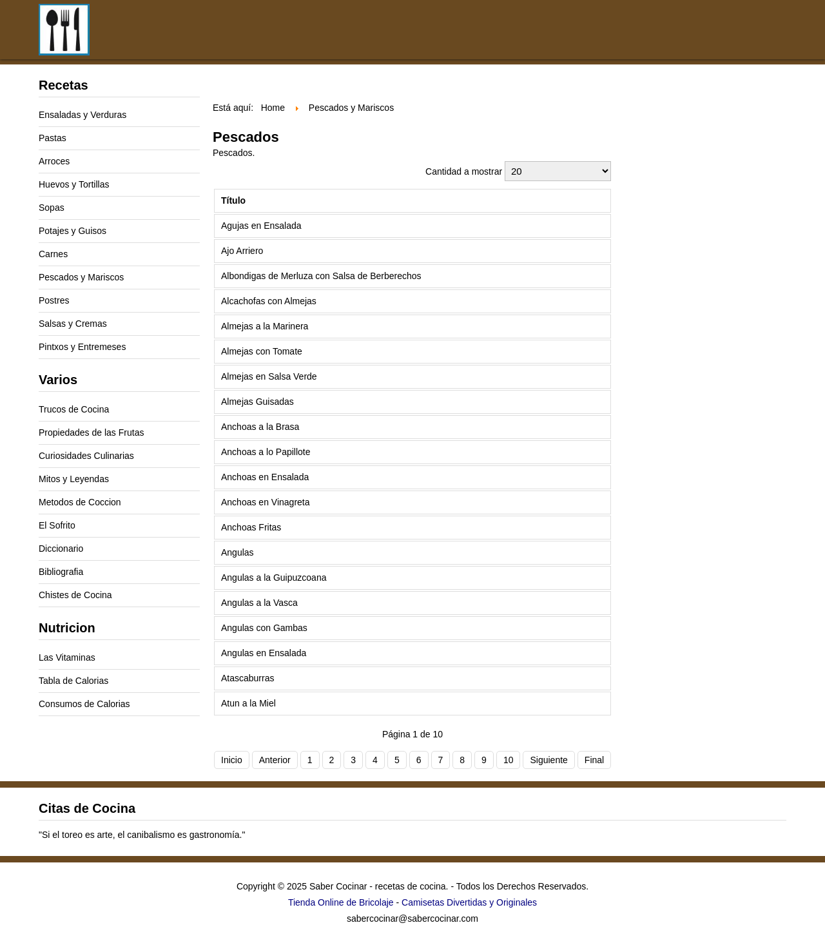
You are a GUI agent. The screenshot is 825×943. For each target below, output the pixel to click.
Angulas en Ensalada (263, 653)
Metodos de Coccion (80, 502)
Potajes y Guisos (72, 231)
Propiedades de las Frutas (91, 432)
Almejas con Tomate (261, 351)
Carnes (53, 254)
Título (233, 200)
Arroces (54, 161)
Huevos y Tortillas (74, 184)
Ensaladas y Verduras (82, 115)
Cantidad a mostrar (465, 171)
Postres (54, 300)
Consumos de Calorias (84, 704)
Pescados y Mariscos (81, 277)
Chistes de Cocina (75, 595)
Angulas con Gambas (264, 628)
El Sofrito (57, 525)
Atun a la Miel (248, 703)
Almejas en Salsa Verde (269, 376)
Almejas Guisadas (257, 401)
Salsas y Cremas (73, 323)
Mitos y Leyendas (74, 479)
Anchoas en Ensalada (265, 477)
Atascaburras (247, 678)
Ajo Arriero (242, 251)
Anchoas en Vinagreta (265, 502)
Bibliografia (61, 572)
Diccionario (61, 548)
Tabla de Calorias (73, 681)
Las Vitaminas (67, 657)
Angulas (237, 552)
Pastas (52, 138)
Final (594, 760)
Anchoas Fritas (251, 527)
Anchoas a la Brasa (260, 427)
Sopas (51, 207)
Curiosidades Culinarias (86, 456)
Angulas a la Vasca (259, 603)
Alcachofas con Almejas (268, 301)
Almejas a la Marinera (264, 326)
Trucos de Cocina (74, 409)
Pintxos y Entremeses (82, 347)
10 (508, 760)
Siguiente (548, 760)
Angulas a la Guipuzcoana (273, 577)
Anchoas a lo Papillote (266, 452)
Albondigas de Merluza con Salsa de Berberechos (321, 276)
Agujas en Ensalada (261, 225)
